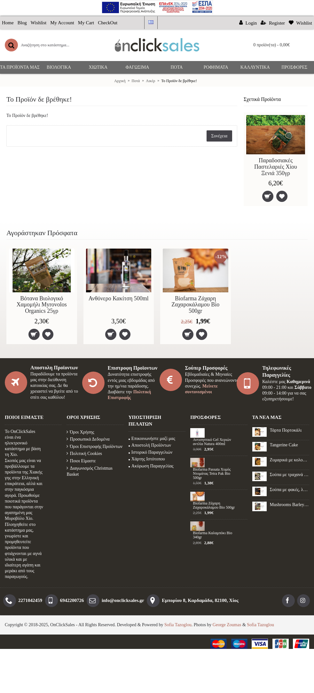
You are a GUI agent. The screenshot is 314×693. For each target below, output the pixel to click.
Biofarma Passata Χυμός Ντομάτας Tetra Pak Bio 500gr (212, 473)
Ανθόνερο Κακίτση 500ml (119, 298)
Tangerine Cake (284, 445)
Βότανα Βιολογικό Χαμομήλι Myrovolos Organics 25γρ (42, 304)
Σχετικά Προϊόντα (262, 99)
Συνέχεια (219, 136)
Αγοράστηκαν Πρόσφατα (41, 233)
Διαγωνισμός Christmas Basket (89, 471)
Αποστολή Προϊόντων (150, 445)
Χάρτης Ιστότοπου (147, 459)
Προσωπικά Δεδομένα (88, 439)
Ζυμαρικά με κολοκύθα (289, 460)
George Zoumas (227, 624)
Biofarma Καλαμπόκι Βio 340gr (212, 535)
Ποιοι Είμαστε (81, 460)
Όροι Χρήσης (80, 432)
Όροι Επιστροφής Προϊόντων (94, 446)
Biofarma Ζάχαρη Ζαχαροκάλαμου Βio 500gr (195, 304)
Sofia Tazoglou (178, 624)
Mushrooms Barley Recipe (289, 504)
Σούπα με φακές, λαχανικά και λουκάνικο (289, 489)
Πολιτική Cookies (84, 453)
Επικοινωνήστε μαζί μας (152, 438)
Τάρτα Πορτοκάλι (286, 430)
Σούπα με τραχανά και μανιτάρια (289, 474)
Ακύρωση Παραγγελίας (151, 466)
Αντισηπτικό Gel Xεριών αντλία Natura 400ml (212, 442)
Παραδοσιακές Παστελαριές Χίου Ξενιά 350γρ (275, 166)
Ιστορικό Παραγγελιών (151, 452)
